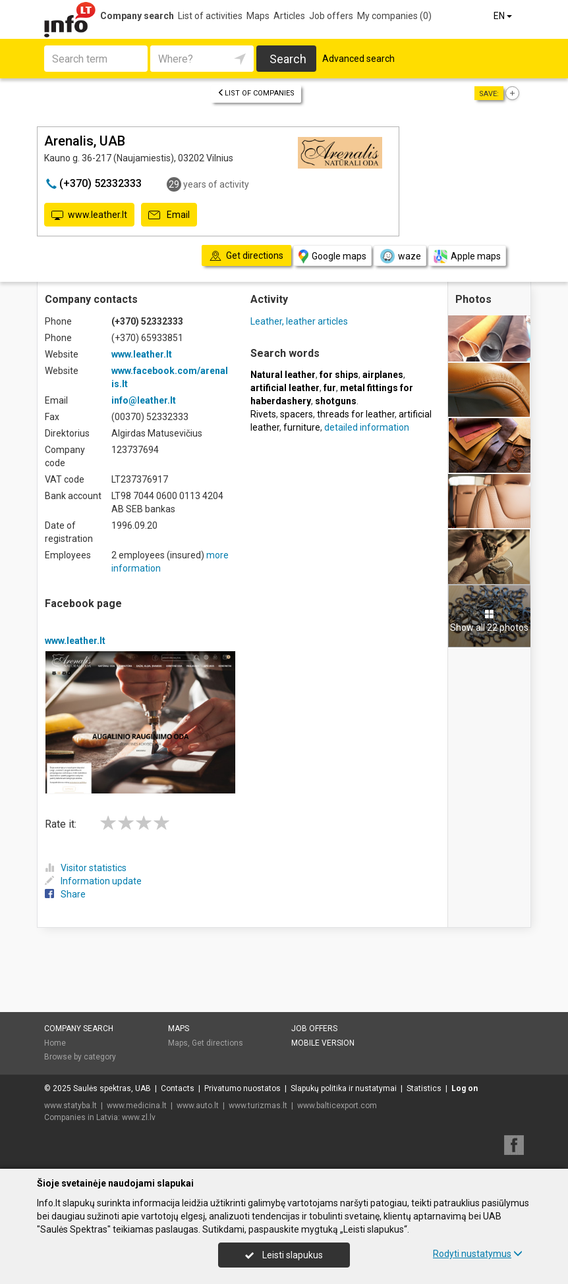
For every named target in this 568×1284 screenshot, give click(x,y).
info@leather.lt (143, 400)
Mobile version (323, 1043)
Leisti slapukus (284, 1255)
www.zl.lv (139, 1117)
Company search (137, 16)
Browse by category (80, 1056)
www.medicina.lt (137, 1105)
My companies (394, 16)
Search (288, 59)
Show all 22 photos (489, 621)
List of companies (256, 93)
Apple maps (467, 256)
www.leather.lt (89, 215)
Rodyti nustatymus (478, 1253)
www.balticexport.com (337, 1105)
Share (65, 894)
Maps (258, 16)
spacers (296, 414)
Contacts (177, 1088)
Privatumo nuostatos (242, 1088)
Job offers (331, 16)
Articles (289, 16)
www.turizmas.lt (258, 1105)
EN (504, 16)
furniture (301, 427)
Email (169, 215)
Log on (464, 1088)
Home (55, 1043)
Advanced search (358, 58)
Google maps (332, 256)
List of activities (210, 16)
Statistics (424, 1088)
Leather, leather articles (299, 321)
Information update (93, 881)
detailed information (366, 427)
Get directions (217, 1043)
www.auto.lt (198, 1105)
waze (400, 256)
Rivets (263, 414)
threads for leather (356, 414)
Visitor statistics (86, 868)
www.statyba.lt (70, 1105)
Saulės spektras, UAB (112, 1088)
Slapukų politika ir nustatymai (344, 1088)
